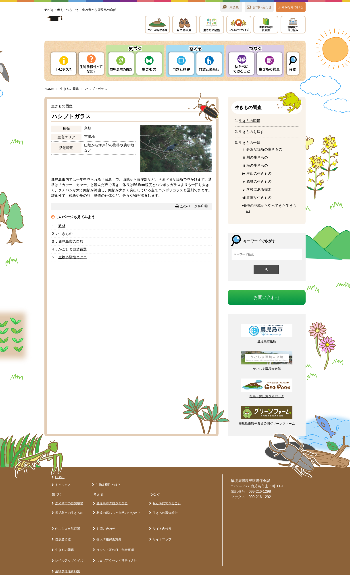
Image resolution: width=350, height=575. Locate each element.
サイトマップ (161, 531)
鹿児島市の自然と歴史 (111, 502)
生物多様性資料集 (66, 555)
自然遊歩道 (62, 531)
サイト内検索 (161, 523)
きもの (211, 24)
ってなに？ (91, 63)
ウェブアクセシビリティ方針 (116, 547)
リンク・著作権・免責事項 (114, 539)
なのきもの (264, 149)
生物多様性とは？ (107, 484)
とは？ (72, 257)
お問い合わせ (105, 523)
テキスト (265, 24)
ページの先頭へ (248, 453)
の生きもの (257, 157)
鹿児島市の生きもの (68, 510)
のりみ (293, 24)
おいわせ (262, 7)
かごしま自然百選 (66, 523)
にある (258, 189)
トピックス (63, 63)
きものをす (251, 132)
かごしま (157, 24)
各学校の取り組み (66, 563)
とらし (209, 63)
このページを (194, 206)
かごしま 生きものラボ (89, 29)
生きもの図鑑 (63, 539)
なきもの (258, 197)
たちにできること (241, 63)
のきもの (257, 165)
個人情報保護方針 (108, 531)
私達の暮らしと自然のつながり (117, 510)
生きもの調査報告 (164, 510)
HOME (49, 89)
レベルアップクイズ (238, 24)
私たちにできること (166, 502)
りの (121, 63)
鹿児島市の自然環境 (68, 502)
